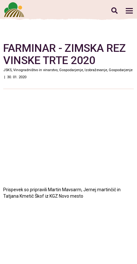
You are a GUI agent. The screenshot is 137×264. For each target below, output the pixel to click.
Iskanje (114, 10)
